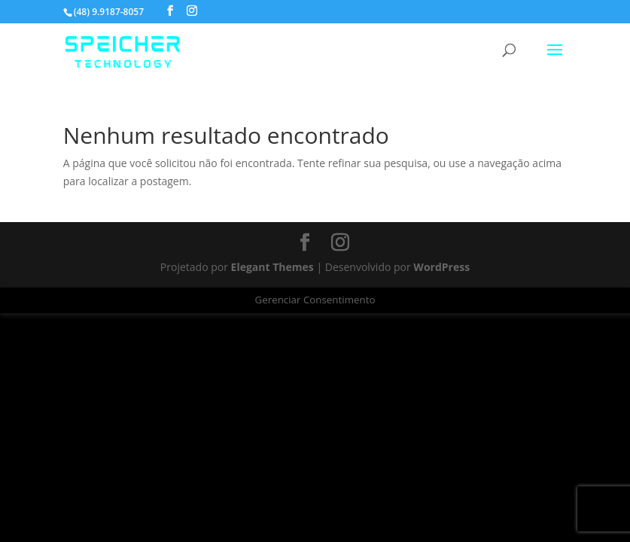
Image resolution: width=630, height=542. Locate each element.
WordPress (441, 267)
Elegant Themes (272, 267)
